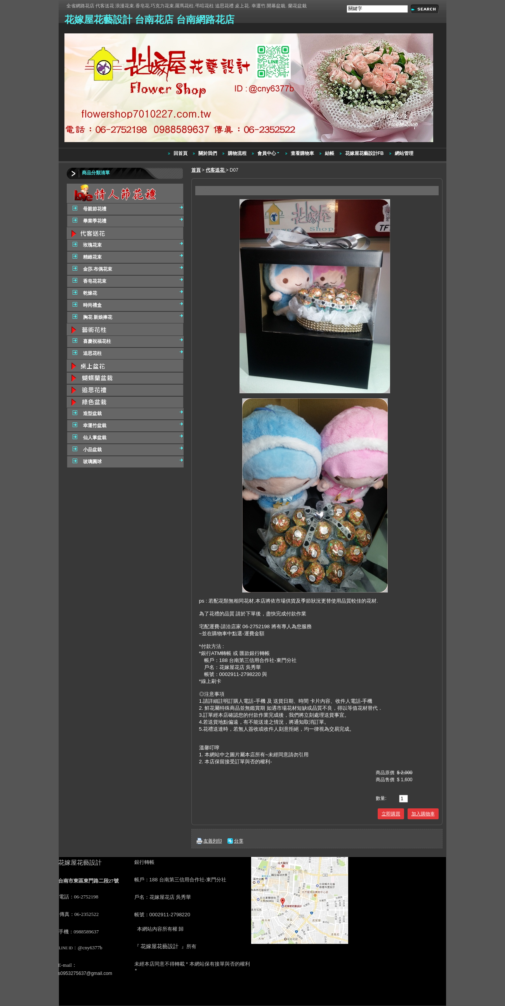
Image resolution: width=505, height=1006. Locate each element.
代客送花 (216, 170)
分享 (238, 841)
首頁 (196, 170)
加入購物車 (423, 814)
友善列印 (212, 841)
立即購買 (391, 814)
